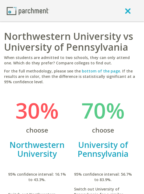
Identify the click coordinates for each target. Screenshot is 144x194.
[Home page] (28, 10)
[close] (127, 11)
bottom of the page (101, 71)
